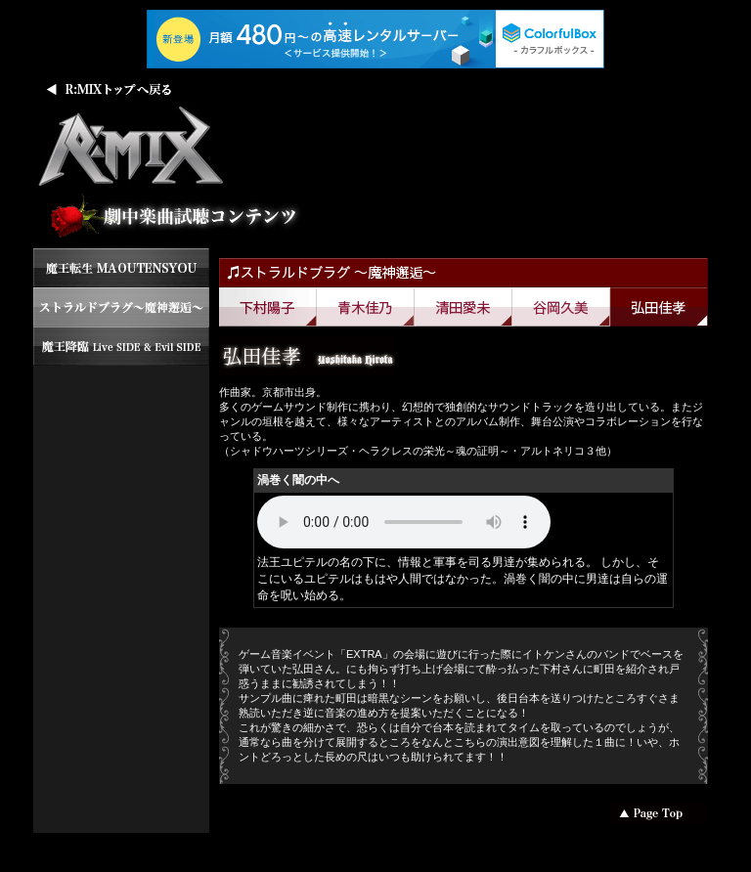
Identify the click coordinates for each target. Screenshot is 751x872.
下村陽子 (268, 307)
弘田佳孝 (659, 307)
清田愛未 (463, 307)
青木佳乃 (366, 307)
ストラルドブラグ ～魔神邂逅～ (121, 307)
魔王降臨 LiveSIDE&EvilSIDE (121, 346)
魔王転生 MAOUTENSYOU (121, 267)
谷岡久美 (561, 307)
